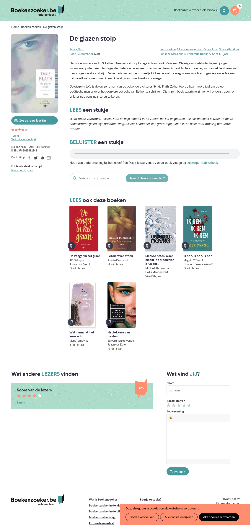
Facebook (29, 158)
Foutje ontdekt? (150, 439)
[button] (170, 357)
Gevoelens (210, 49)
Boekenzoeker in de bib (105, 451)
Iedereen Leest (143, 480)
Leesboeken (168, 49)
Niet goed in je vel (22, 170)
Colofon (145, 457)
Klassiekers (178, 54)
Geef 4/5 (184, 345)
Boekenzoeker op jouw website (161, 445)
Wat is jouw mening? (23, 139)
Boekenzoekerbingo (102, 457)
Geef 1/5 (169, 345)
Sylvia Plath (77, 49)
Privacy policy (230, 438)
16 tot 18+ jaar (219, 54)
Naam (170, 322)
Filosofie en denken (189, 49)
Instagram (236, 454)
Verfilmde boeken (198, 54)
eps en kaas (183, 495)
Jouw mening (175, 351)
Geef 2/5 (174, 345)
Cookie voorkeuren (141, 517)
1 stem (15, 135)
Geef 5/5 (189, 345)
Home (15, 27)
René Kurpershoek (82, 54)
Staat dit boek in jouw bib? (147, 178)
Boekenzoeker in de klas (105, 445)
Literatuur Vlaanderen (222, 480)
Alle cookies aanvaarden (217, 517)
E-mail (48, 158)
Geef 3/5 (179, 345)
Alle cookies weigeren (177, 517)
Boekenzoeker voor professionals (195, 10)
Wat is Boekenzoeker (103, 439)
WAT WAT (122, 490)
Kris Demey (149, 495)
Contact (145, 462)
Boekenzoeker (37, 10)
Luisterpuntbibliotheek (202, 163)
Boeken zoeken (224, 10)
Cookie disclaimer (228, 442)
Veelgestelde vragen (102, 468)
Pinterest (42, 158)
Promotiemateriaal (101, 462)
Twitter (35, 158)
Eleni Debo (117, 495)
